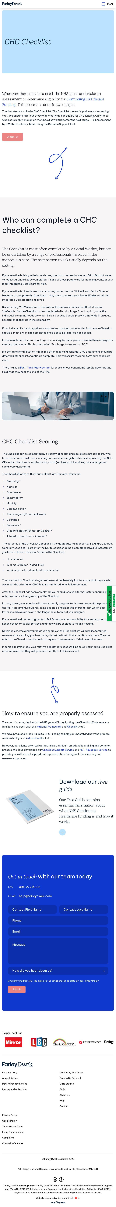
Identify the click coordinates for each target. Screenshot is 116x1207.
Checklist (73, 726)
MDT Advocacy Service (94, 749)
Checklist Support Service (58, 749)
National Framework (49, 726)
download (34, 738)
